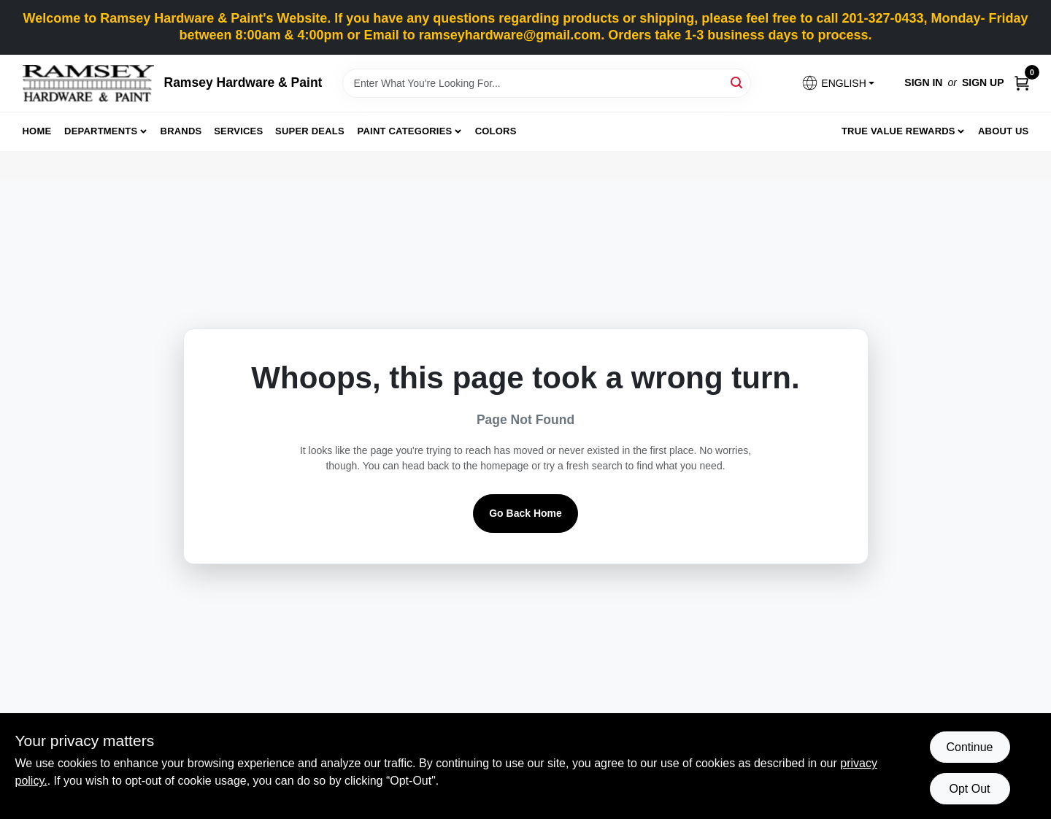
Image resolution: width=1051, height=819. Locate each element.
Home (37, 131)
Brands (181, 131)
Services (238, 131)
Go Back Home (525, 513)
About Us (1003, 131)
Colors (496, 131)
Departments (100, 131)
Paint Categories (405, 131)
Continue (969, 747)
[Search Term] (546, 83)
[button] (838, 83)
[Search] (737, 82)
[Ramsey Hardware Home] (88, 83)
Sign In (923, 82)
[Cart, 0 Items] (1022, 83)
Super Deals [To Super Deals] (309, 131)
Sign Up (983, 82)
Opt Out (969, 789)
